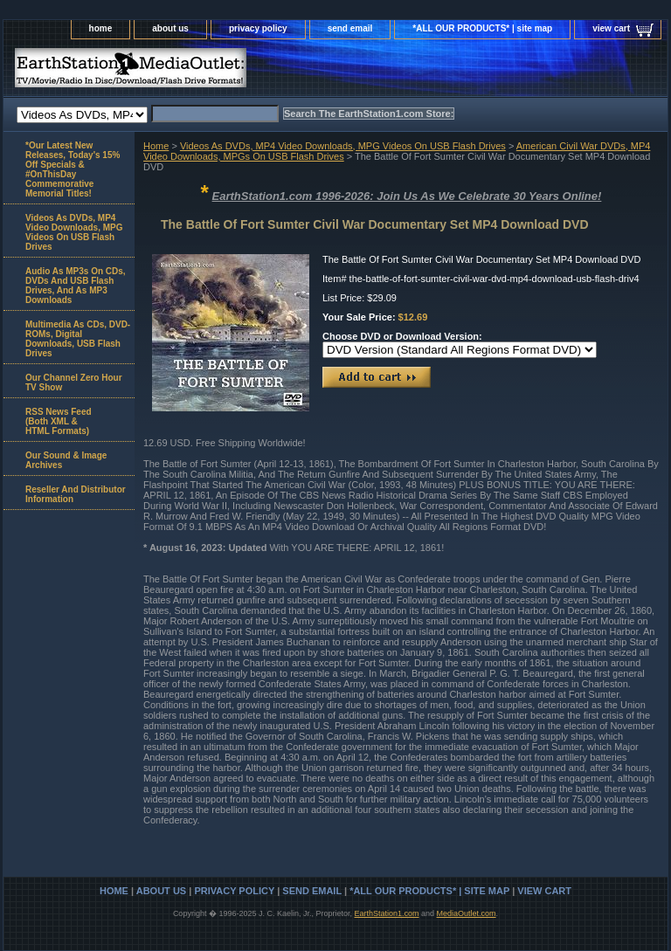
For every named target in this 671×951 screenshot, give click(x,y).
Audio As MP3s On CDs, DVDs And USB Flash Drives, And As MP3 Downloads (75, 285)
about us (170, 28)
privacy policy (258, 28)
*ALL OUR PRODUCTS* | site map (482, 28)
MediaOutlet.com (466, 913)
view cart (611, 28)
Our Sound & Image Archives (66, 460)
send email (350, 28)
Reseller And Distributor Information (75, 494)
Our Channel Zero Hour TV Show (73, 382)
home (101, 28)
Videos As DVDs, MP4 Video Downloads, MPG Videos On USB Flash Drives (343, 146)
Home (156, 146)
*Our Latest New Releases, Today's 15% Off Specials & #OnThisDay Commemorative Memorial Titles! (72, 169)
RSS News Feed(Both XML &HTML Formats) (58, 421)
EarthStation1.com (386, 913)
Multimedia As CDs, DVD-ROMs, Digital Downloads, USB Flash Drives (77, 339)
